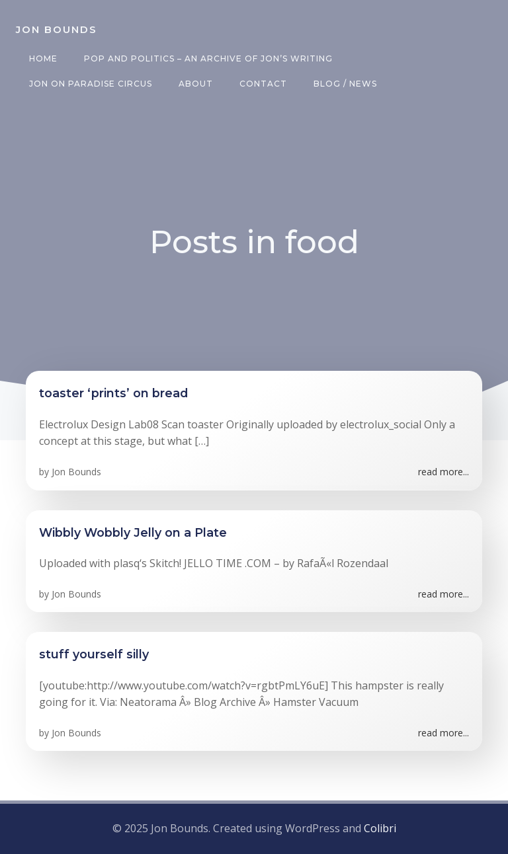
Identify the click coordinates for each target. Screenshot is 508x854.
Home (43, 58)
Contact (263, 84)
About (196, 84)
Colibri (380, 828)
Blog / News (345, 84)
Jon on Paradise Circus (90, 84)
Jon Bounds (76, 471)
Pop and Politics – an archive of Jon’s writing (208, 58)
